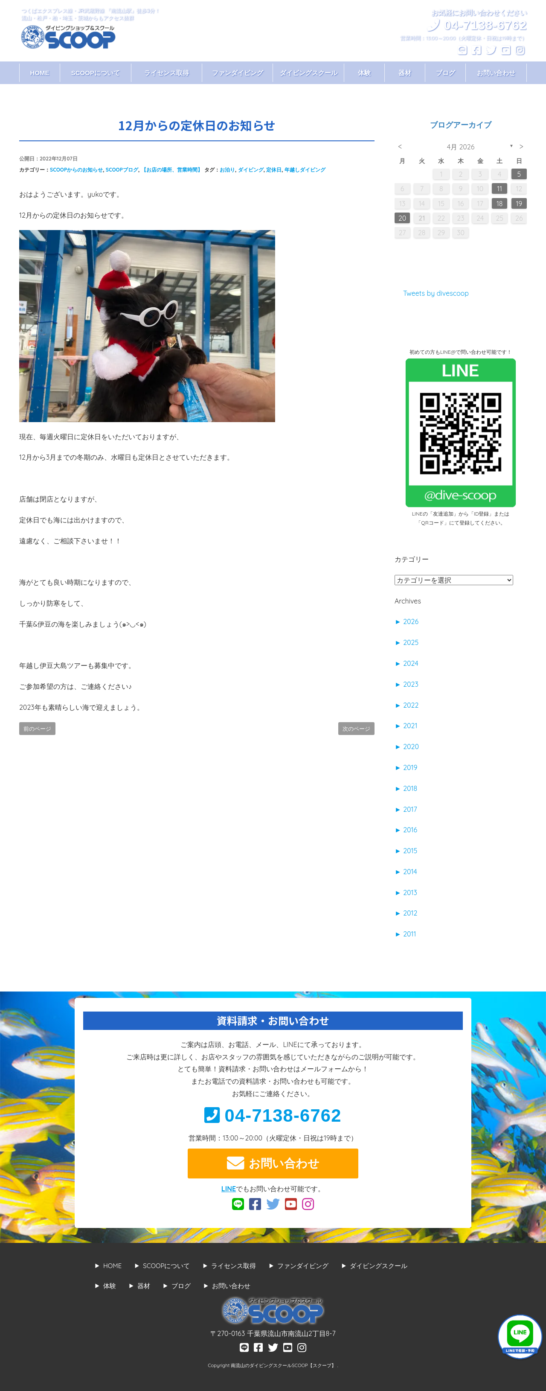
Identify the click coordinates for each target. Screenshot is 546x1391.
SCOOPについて (95, 72)
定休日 (274, 169)
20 (402, 218)
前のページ (37, 728)
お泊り (227, 169)
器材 (404, 72)
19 (519, 203)
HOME (39, 72)
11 (499, 188)
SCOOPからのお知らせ (76, 169)
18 (500, 203)
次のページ (356, 728)
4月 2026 (461, 147)
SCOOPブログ (122, 169)
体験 (364, 72)
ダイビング (251, 169)
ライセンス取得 (166, 72)
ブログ (445, 72)
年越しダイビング (305, 169)
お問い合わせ (496, 72)
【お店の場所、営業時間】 (172, 169)
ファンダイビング (237, 72)
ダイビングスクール (308, 72)
